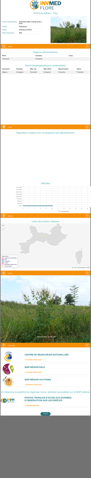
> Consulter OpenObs (31, 405)
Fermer (45, 413)
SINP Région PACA (34, 367)
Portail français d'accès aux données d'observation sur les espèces (47, 399)
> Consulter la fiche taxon (33, 360)
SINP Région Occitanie (37, 379)
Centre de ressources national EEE (46, 354)
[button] (3, 226)
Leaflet (74, 267)
